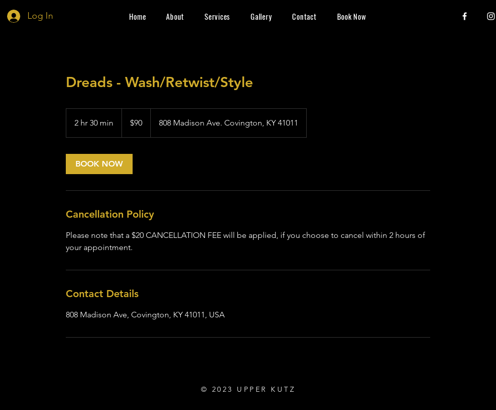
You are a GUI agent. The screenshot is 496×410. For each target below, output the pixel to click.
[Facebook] (465, 16)
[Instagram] (491, 16)
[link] (99, 164)
